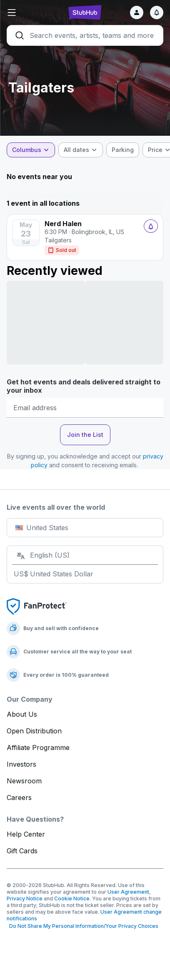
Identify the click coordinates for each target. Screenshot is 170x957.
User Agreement (128, 892)
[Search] (85, 35)
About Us (22, 714)
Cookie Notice (72, 898)
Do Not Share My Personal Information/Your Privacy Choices (82, 926)
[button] (33, 12)
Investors (21, 764)
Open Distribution (34, 731)
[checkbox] (122, 149)
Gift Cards (22, 851)
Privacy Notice (24, 898)
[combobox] (31, 149)
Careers (19, 797)
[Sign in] (136, 12)
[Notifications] (156, 12)
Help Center (26, 834)
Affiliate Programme (38, 747)
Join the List (85, 434)
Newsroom (24, 781)
